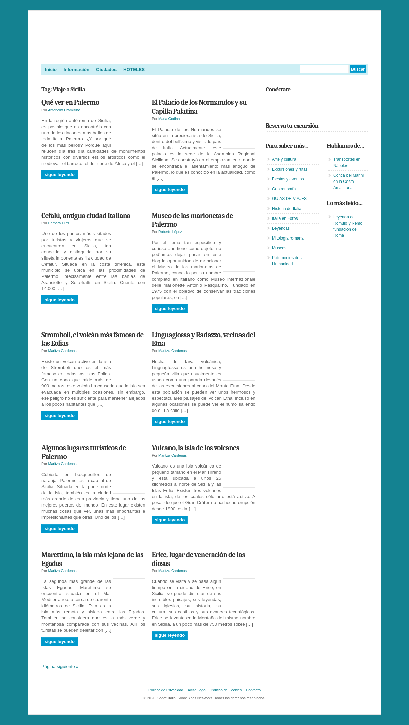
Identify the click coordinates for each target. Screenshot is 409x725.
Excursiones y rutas (290, 169)
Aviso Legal (197, 690)
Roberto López (170, 232)
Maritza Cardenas (62, 351)
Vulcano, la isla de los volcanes (195, 448)
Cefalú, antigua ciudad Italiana (85, 216)
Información (76, 69)
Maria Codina (169, 119)
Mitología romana (288, 238)
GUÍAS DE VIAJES (289, 198)
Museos (279, 248)
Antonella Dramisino (64, 110)
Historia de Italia (286, 208)
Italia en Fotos (285, 218)
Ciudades (106, 69)
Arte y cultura (284, 159)
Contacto (253, 690)
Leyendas (281, 228)
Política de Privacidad (165, 690)
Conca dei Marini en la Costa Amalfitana (348, 181)
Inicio (51, 69)
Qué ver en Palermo (70, 102)
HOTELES (134, 69)
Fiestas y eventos (288, 179)
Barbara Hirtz (59, 223)
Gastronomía (284, 189)
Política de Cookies (226, 690)
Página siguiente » (60, 666)
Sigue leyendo (60, 174)
